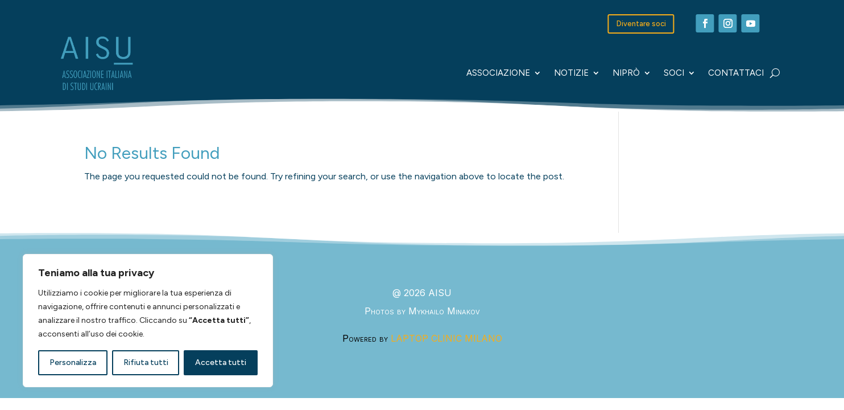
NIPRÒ (626, 73)
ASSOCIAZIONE (498, 73)
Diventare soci (641, 23)
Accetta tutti (220, 362)
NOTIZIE (571, 73)
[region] (148, 320)
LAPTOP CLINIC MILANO (446, 338)
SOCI (674, 73)
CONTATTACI (736, 73)
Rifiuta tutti (145, 362)
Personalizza (72, 362)
